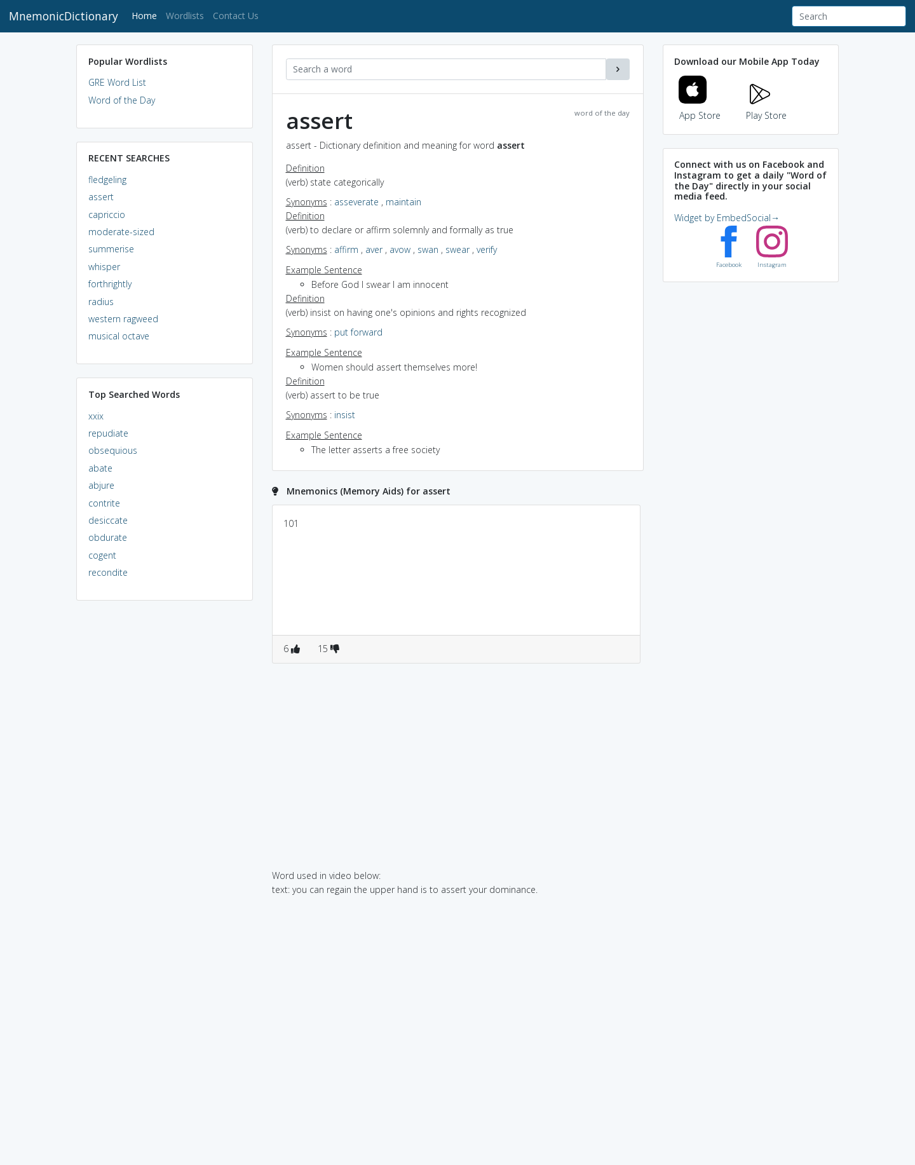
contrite (104, 503)
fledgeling (107, 180)
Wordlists (185, 16)
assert (101, 197)
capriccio (106, 214)
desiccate (108, 520)
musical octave (118, 336)
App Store (700, 108)
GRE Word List (117, 82)
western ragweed (123, 319)
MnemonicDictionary (63, 16)
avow (400, 249)
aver (374, 249)
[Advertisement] (164, 804)
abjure (101, 485)
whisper (104, 267)
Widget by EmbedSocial (727, 218)
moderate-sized (121, 232)
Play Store (766, 108)
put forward (358, 332)
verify (487, 249)
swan (427, 249)
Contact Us (236, 16)
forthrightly (110, 284)
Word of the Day (121, 100)
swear (457, 249)
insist (344, 415)
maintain (403, 202)
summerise (111, 249)
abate (100, 468)
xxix (96, 416)
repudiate (108, 433)
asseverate (356, 202)
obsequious (112, 450)
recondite (108, 572)
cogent (102, 555)
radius (101, 302)
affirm (346, 249)
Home (146, 15)
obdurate (107, 537)
